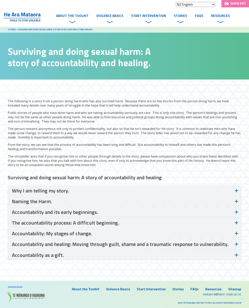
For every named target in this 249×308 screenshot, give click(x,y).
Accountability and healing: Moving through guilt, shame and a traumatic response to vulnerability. (120, 244)
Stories (180, 15)
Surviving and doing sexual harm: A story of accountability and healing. (55, 29)
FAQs (199, 15)
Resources (220, 15)
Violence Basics (109, 15)
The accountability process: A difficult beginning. (65, 223)
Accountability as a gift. (38, 255)
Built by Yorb (184, 302)
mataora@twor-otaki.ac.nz (222, 294)
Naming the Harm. (32, 201)
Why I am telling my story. (40, 190)
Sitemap (234, 289)
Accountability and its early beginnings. (55, 212)
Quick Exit (238, 3)
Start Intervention (148, 15)
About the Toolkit (72, 15)
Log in (238, 302)
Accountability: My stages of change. (52, 233)
